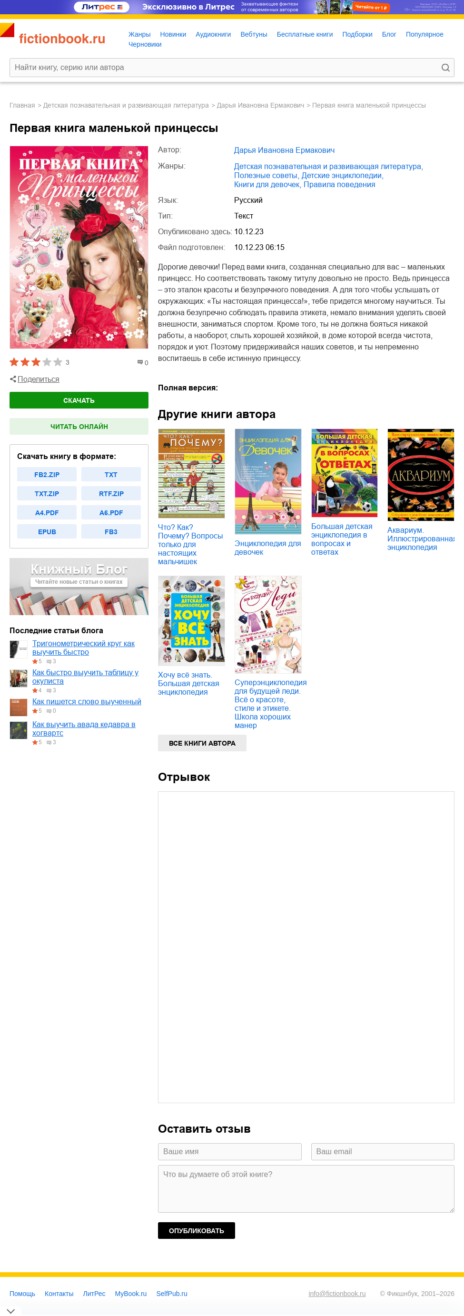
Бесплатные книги (305, 34)
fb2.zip (46, 475)
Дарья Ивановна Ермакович (260, 105)
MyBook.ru (131, 1293)
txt (111, 475)
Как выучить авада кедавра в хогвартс (84, 728)
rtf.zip (111, 494)
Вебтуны (253, 34)
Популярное (425, 34)
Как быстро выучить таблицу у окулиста (85, 676)
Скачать (79, 400)
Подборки (357, 34)
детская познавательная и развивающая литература (126, 105)
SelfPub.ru (171, 1293)
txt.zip (47, 494)
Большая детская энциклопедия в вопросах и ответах (342, 539)
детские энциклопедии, (343, 175)
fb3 (111, 532)
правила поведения (339, 184)
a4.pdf (47, 513)
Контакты (59, 1293)
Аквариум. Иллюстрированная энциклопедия (422, 538)
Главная (22, 105)
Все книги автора (202, 743)
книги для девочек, (267, 184)
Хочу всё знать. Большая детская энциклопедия (188, 683)
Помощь (22, 1293)
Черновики (145, 44)
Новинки (173, 34)
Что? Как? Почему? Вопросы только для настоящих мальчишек (190, 544)
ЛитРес (94, 1293)
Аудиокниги (213, 34)
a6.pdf (111, 513)
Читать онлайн (79, 426)
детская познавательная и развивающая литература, (328, 166)
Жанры (139, 34)
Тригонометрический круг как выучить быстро (83, 647)
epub (47, 532)
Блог (389, 34)
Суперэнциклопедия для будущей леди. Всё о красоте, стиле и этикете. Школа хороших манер (271, 703)
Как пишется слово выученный (86, 702)
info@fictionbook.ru (336, 1293)
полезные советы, (266, 175)
